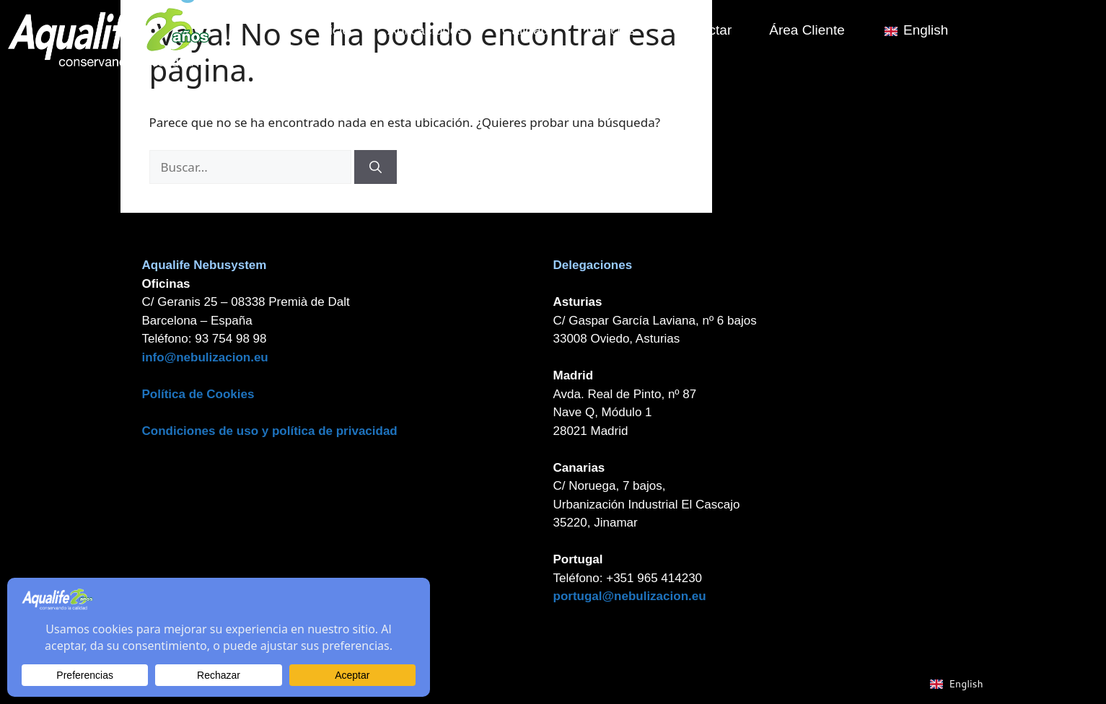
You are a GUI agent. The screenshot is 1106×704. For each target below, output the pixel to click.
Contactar (711, 30)
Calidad (535, 30)
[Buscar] (375, 167)
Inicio (343, 30)
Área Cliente (816, 30)
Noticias (619, 30)
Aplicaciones (435, 30)
